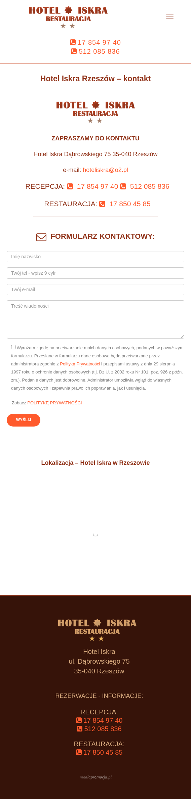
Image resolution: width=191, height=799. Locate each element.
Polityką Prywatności (80, 363)
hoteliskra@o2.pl (105, 170)
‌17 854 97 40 (95, 42)
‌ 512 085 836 (144, 186)
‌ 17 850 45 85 (124, 204)
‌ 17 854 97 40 (92, 186)
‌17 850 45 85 (99, 752)
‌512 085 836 (95, 51)
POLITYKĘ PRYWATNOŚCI (54, 402)
